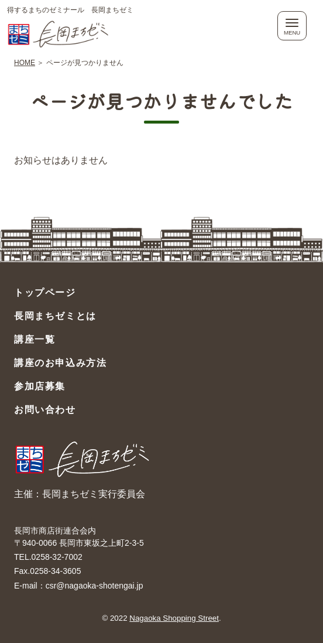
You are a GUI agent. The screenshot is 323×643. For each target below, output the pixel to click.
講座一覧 (34, 339)
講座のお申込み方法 (60, 363)
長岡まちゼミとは (55, 316)
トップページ (45, 292)
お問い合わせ (45, 410)
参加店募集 (40, 386)
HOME (24, 63)
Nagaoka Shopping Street (174, 618)
